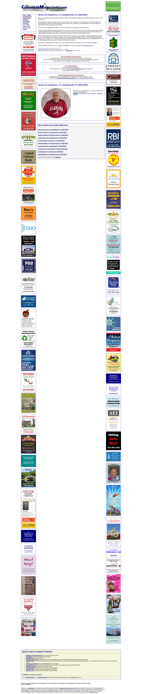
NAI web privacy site (93, 692)
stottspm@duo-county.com (87, 78)
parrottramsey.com (88, 45)
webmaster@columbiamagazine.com (67, 688)
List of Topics (26, 24)
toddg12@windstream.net (78, 69)
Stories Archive (27, 27)
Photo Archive (26, 26)
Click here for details (28, 88)
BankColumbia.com (113, 49)
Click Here (113, 555)
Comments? (82, 93)
